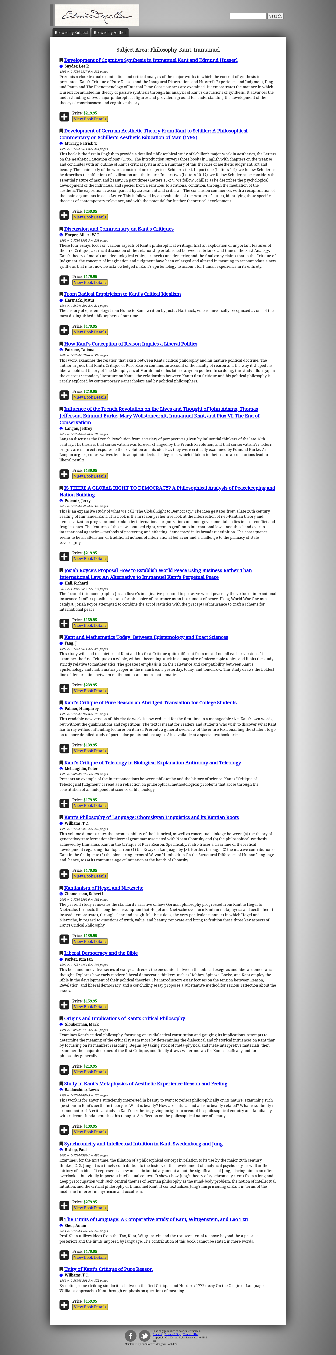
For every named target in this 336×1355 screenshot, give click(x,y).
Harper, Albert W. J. (80, 234)
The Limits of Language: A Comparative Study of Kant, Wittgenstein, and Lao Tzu (156, 1219)
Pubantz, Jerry (75, 500)
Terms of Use (190, 1334)
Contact (157, 1334)
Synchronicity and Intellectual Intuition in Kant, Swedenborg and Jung (143, 1143)
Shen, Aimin (73, 1225)
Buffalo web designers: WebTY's (159, 1344)
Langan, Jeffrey (76, 428)
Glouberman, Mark (79, 1024)
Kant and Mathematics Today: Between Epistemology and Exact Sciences (146, 637)
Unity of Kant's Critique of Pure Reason (108, 1269)
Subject (71, 32)
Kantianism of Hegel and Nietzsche (103, 887)
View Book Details (90, 118)
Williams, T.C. (74, 823)
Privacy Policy (172, 1334)
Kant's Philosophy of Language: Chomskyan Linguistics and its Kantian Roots (151, 817)
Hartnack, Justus (77, 300)
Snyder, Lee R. (75, 66)
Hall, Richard (74, 583)
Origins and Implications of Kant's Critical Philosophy (124, 1018)
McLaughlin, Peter (79, 768)
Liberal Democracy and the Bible (101, 953)
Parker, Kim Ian (76, 959)
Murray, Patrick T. (78, 143)
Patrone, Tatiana (77, 349)
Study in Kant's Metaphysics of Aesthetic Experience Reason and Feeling (145, 1083)
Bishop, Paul (73, 1149)
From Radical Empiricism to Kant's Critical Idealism (122, 294)
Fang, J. (68, 643)
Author (110, 32)
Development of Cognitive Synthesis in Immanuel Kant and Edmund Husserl (151, 60)
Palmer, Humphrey (79, 708)
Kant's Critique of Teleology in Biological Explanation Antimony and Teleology (152, 762)
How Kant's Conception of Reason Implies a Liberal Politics (130, 343)
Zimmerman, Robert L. (82, 893)
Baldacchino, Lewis (79, 1089)
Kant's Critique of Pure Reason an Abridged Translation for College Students (150, 702)
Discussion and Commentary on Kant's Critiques (119, 228)
